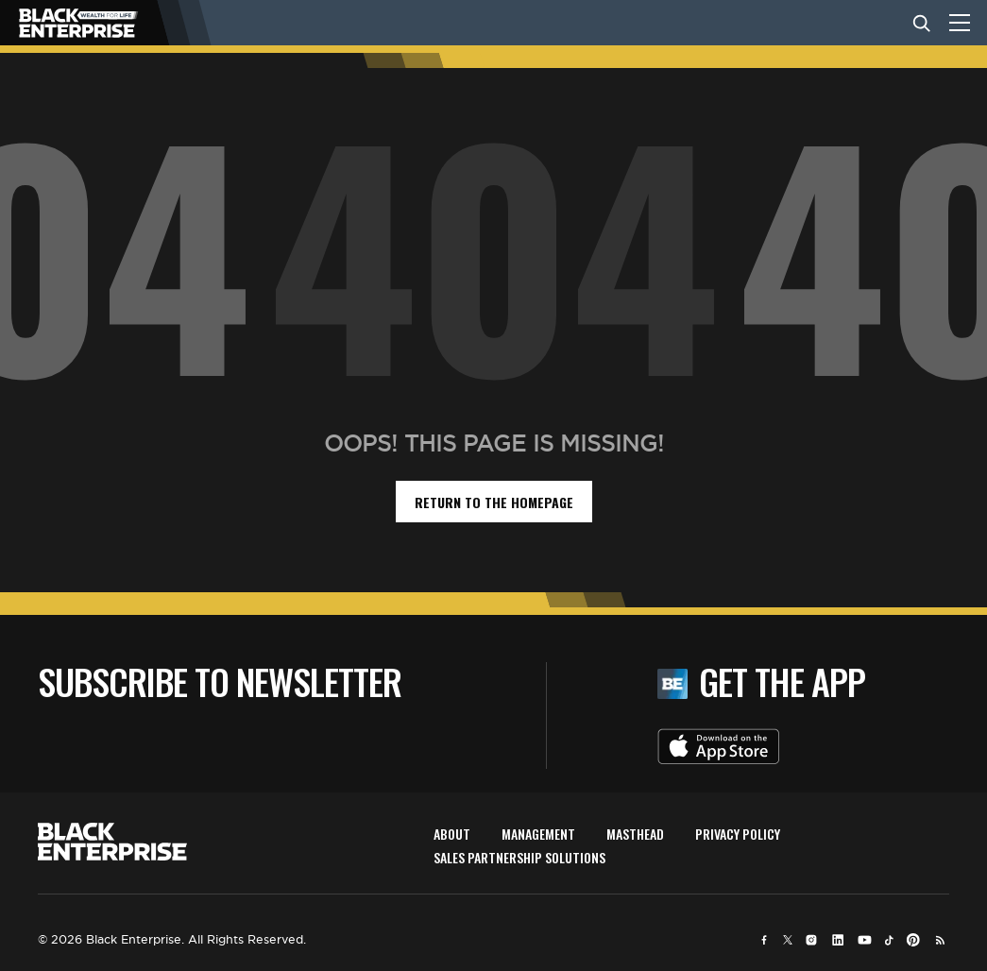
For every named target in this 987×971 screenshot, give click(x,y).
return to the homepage (494, 502)
